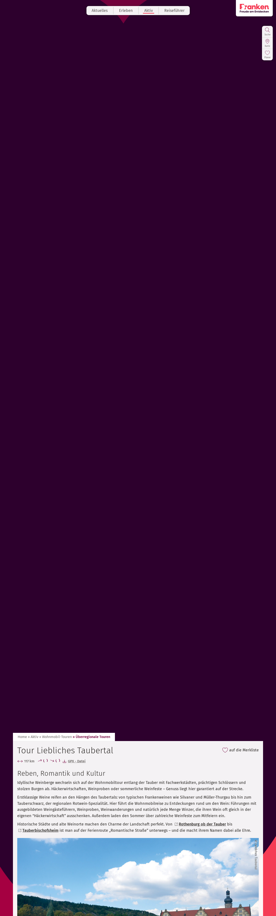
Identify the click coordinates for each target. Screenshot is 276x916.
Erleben (126, 10)
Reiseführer (174, 10)
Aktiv (148, 10)
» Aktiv (33, 737)
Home (22, 737)
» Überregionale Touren (91, 737)
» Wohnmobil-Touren (55, 737)
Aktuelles (100, 10)
